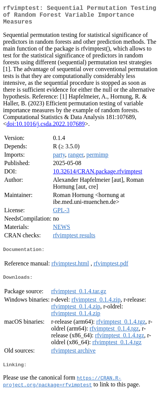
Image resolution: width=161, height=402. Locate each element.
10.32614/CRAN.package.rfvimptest (97, 176)
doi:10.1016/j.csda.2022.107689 (45, 128)
